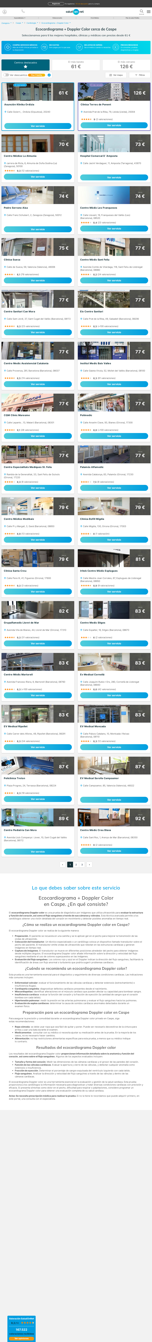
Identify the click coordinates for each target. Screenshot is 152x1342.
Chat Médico (95, 18)
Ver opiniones (22, 1338)
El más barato (76, 65)
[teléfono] (23, 11)
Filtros (142, 75)
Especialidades (19, 18)
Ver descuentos (27, 75)
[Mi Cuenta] (4, 11)
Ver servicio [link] (38, 126)
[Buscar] (141, 11)
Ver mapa (118, 75)
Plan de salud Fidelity (132, 18)
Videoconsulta (57, 18)
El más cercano (126, 65)
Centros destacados (25, 65)
